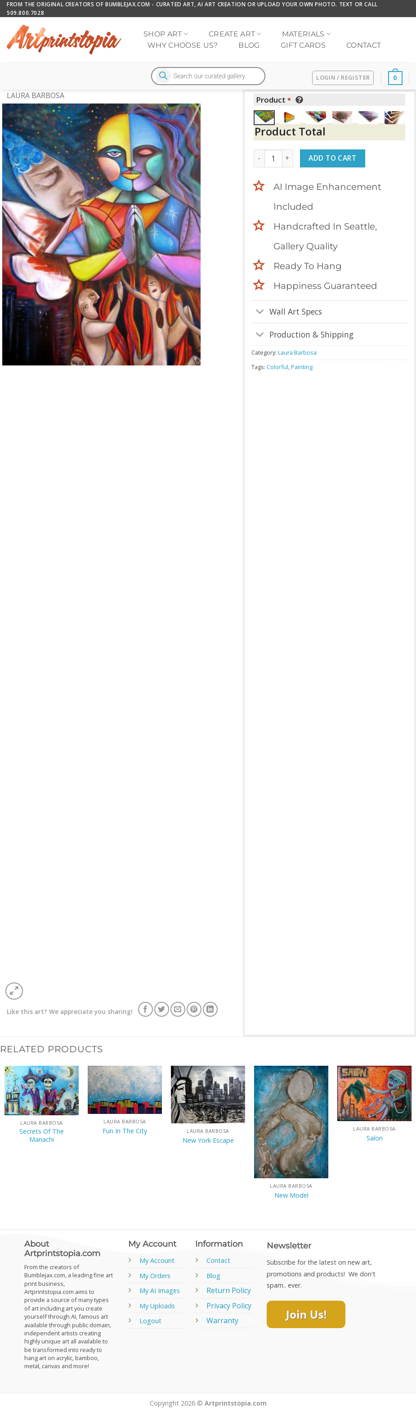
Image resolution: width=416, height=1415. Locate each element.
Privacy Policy (228, 1306)
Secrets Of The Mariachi (41, 1135)
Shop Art (165, 34)
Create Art (235, 34)
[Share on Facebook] (145, 1009)
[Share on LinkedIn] (210, 1009)
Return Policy (228, 1290)
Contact (363, 45)
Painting (302, 367)
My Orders (154, 1275)
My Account (156, 1260)
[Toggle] (260, 312)
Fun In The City (125, 1131)
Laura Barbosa (35, 95)
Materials (306, 34)
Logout (150, 1320)
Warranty (222, 1320)
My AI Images (159, 1290)
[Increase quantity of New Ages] (287, 158)
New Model (291, 1195)
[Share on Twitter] (161, 1009)
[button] (14, 991)
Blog (248, 45)
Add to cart (332, 158)
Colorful (277, 367)
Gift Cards (303, 45)
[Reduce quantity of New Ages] (259, 158)
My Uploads (157, 1306)
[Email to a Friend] (177, 1009)
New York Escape (208, 1140)
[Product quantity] (273, 158)
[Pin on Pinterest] (194, 1009)
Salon (375, 1138)
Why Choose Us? (183, 45)
